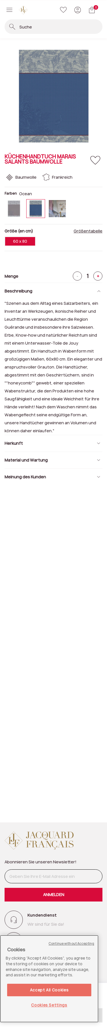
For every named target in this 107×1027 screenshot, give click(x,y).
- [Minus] (77, 276)
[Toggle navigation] (9, 10)
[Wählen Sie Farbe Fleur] (14, 208)
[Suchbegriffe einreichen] (12, 26)
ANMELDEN (53, 894)
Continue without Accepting (71, 943)
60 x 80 (20, 241)
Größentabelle (88, 231)
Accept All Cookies (49, 990)
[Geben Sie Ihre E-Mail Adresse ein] (53, 876)
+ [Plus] (98, 276)
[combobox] (60, 26)
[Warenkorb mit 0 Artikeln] (92, 10)
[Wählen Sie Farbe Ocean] (35, 208)
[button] (77, 10)
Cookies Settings (49, 1005)
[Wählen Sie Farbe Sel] (57, 208)
